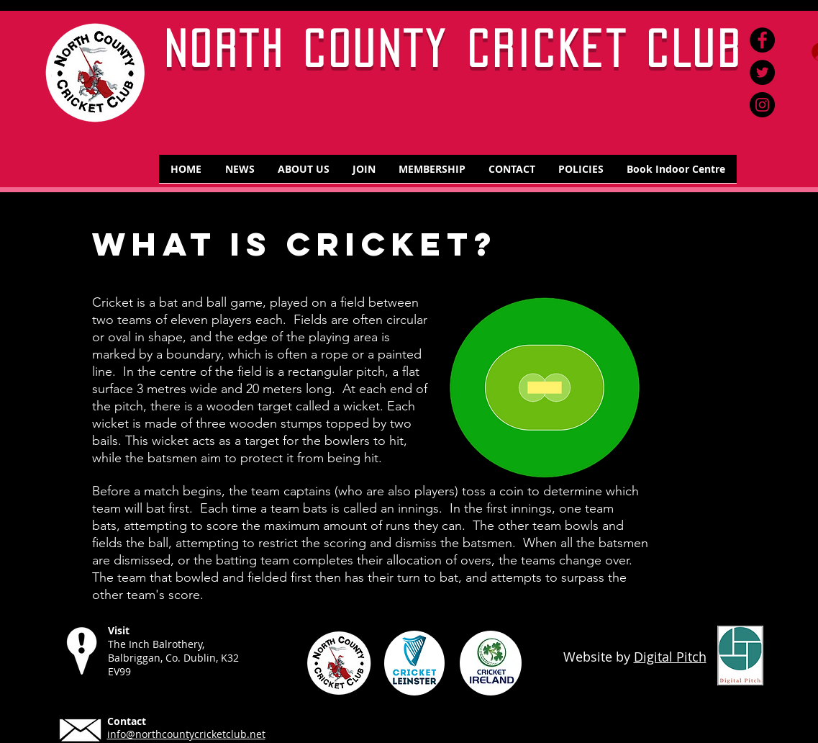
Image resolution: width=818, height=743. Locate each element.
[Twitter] (762, 72)
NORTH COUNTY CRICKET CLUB (453, 48)
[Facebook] (762, 40)
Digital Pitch (670, 656)
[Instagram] (762, 104)
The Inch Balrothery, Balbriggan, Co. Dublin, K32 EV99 (173, 657)
